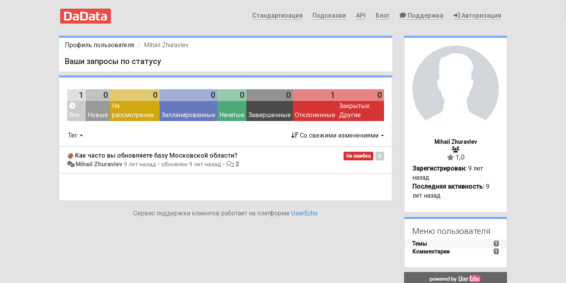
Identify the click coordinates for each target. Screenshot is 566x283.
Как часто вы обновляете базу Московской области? (156, 155)
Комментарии (431, 251)
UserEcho (304, 213)
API (361, 15)
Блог (383, 15)
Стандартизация (277, 15)
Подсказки (329, 15)
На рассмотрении (133, 110)
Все (74, 111)
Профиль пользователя (99, 45)
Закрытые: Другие (355, 110)
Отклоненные (315, 115)
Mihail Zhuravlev (98, 164)
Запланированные (188, 115)
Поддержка (421, 15)
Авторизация (477, 15)
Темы (419, 244)
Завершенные (269, 115)
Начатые (231, 115)
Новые (98, 115)
